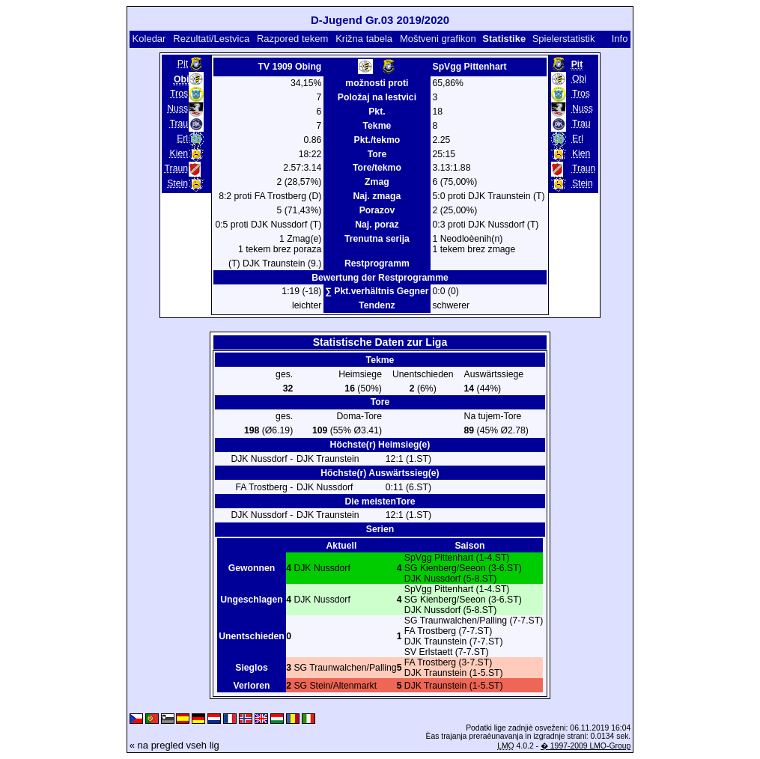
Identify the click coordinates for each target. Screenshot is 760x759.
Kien (179, 153)
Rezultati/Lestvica (211, 38)
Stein (177, 183)
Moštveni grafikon (438, 38)
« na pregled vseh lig (174, 745)
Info (620, 38)
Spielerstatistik (563, 38)
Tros (179, 93)
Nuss (177, 108)
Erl (182, 138)
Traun (176, 168)
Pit (182, 63)
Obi (579, 78)
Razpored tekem (292, 38)
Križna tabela (363, 38)
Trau (178, 123)
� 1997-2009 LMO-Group (585, 746)
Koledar (149, 38)
